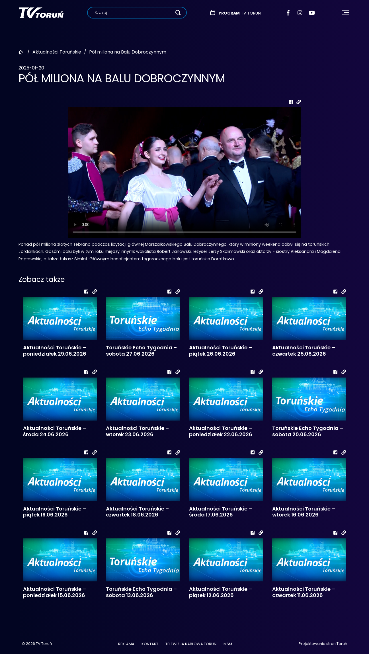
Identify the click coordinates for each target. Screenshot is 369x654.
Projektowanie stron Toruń (323, 643)
